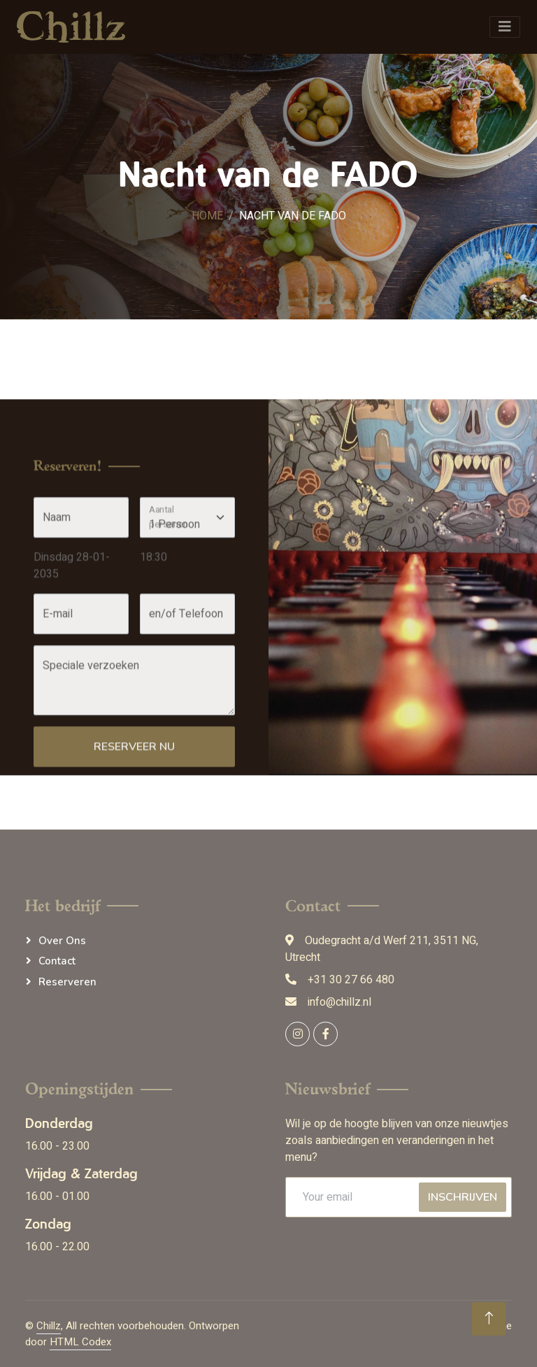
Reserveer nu (134, 822)
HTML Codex (80, 1342)
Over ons (62, 941)
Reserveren (67, 982)
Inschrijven (462, 1197)
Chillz (48, 1325)
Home (207, 216)
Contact (57, 961)
